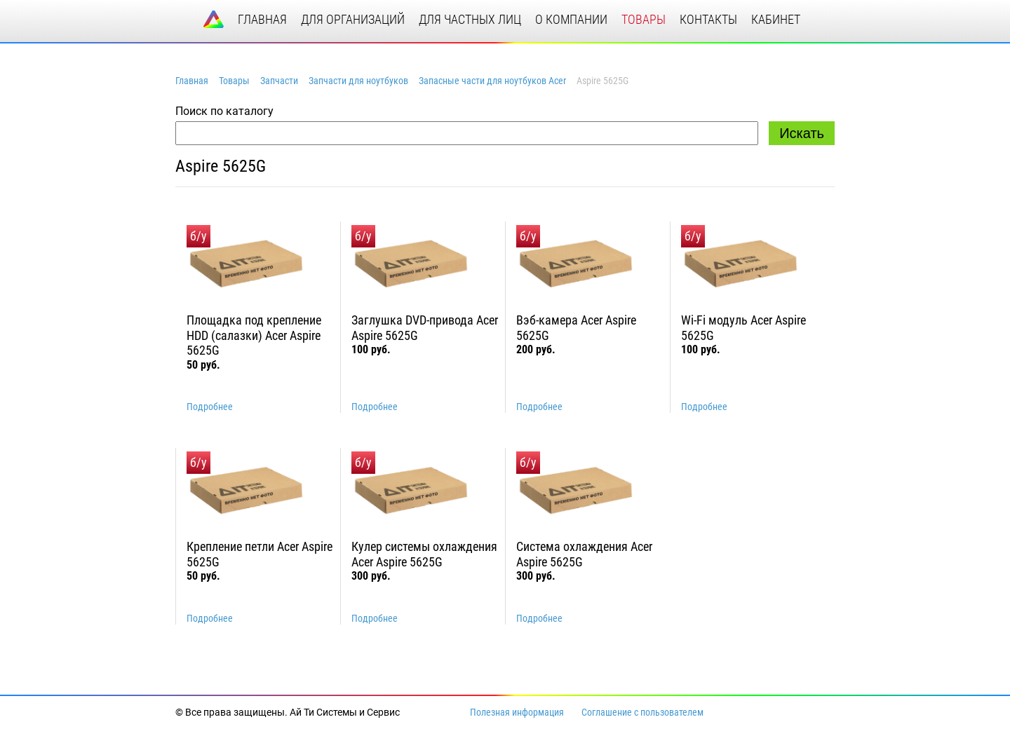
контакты (708, 19)
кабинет (775, 19)
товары (643, 19)
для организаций (353, 19)
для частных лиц (470, 19)
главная (262, 19)
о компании (571, 19)
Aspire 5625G (220, 166)
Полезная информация (517, 712)
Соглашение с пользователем (642, 712)
